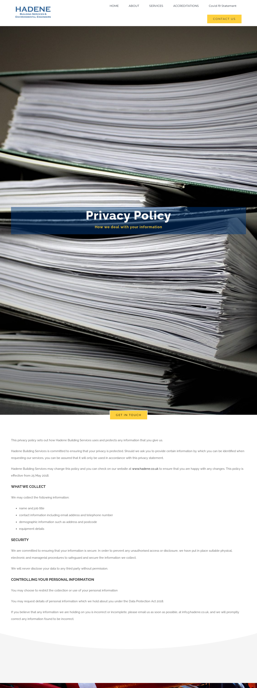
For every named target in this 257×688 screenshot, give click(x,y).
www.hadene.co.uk (145, 469)
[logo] (33, 8)
